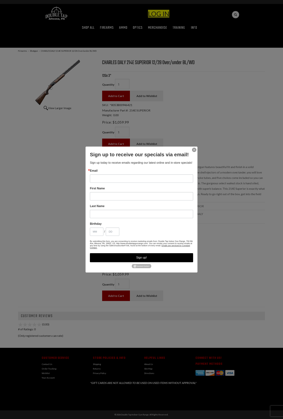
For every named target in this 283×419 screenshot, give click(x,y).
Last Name (97, 206)
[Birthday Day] (112, 231)
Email (94, 170)
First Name (97, 188)
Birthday (96, 223)
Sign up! (141, 257)
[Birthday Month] (96, 231)
